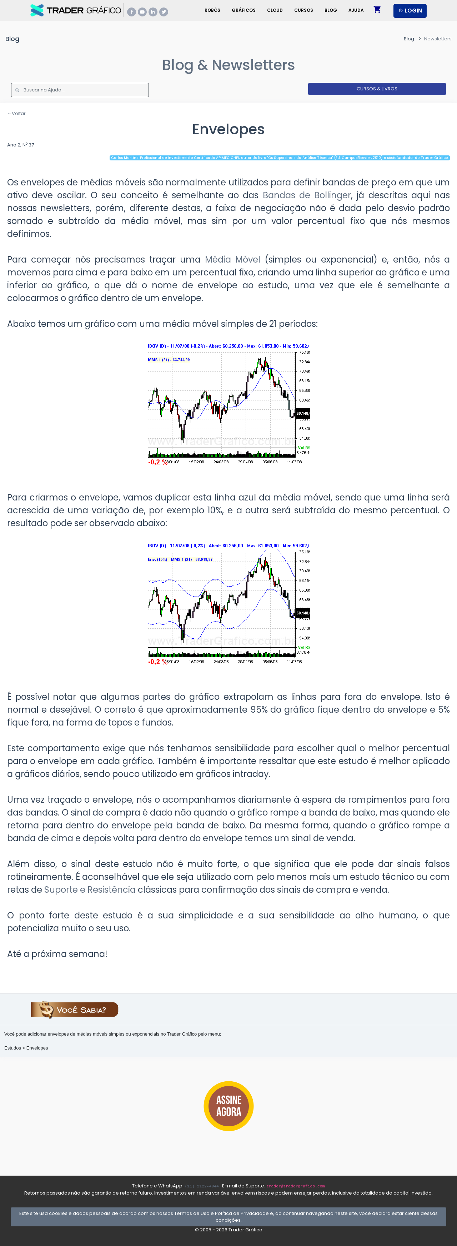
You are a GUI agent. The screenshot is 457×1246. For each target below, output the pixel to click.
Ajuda (356, 10)
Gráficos (244, 10)
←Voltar (16, 113)
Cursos (303, 10)
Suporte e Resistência (90, 890)
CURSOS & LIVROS (377, 88)
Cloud (275, 10)
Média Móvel (232, 259)
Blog (331, 10)
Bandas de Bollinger (307, 195)
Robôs (212, 10)
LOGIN (410, 10)
